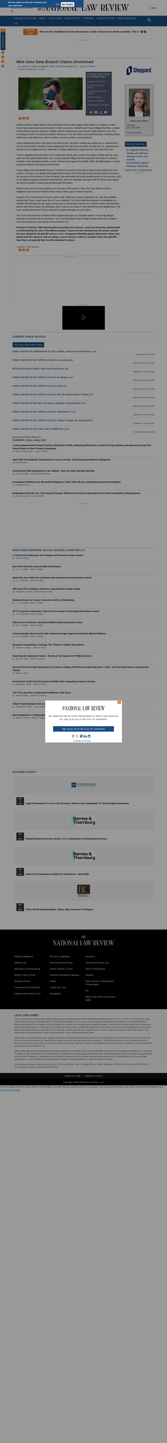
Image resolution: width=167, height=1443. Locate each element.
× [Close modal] (119, 702)
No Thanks (67, 4)
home (89, 736)
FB (73, 736)
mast (81, 736)
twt (77, 736)
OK (57, 4)
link (85, 736)
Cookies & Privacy (82, 741)
